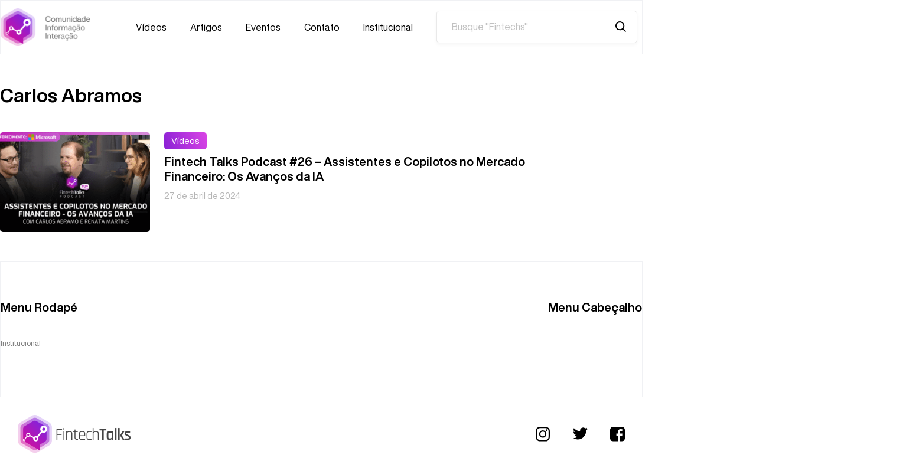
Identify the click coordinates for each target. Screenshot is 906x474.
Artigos (206, 27)
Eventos (263, 27)
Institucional (388, 27)
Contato (322, 27)
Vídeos (151, 27)
